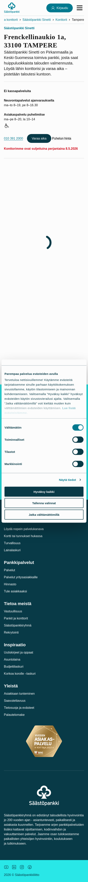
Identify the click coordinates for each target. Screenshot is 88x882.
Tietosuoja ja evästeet (19, 707)
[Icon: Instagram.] (22, 867)
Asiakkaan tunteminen (19, 693)
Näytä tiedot (67, 479)
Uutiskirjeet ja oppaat (18, 652)
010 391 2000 (13, 138)
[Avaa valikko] (79, 8)
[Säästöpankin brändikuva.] (6, 867)
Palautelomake (14, 714)
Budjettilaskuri (13, 666)
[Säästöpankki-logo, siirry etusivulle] (12, 7)
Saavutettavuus (14, 700)
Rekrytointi (11, 632)
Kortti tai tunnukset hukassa (23, 536)
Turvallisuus (12, 543)
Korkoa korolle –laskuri (20, 673)
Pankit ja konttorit (16, 618)
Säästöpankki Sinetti (36, 19)
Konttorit (61, 19)
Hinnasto (10, 584)
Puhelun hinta (61, 138)
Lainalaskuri (12, 550)
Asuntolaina (12, 659)
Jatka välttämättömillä (44, 514)
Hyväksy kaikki (44, 491)
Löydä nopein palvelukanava (24, 529)
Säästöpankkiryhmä (17, 625)
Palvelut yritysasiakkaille (21, 577)
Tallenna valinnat (44, 503)
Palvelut (9, 570)
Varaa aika (39, 138)
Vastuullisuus (13, 611)
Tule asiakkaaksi (15, 591)
